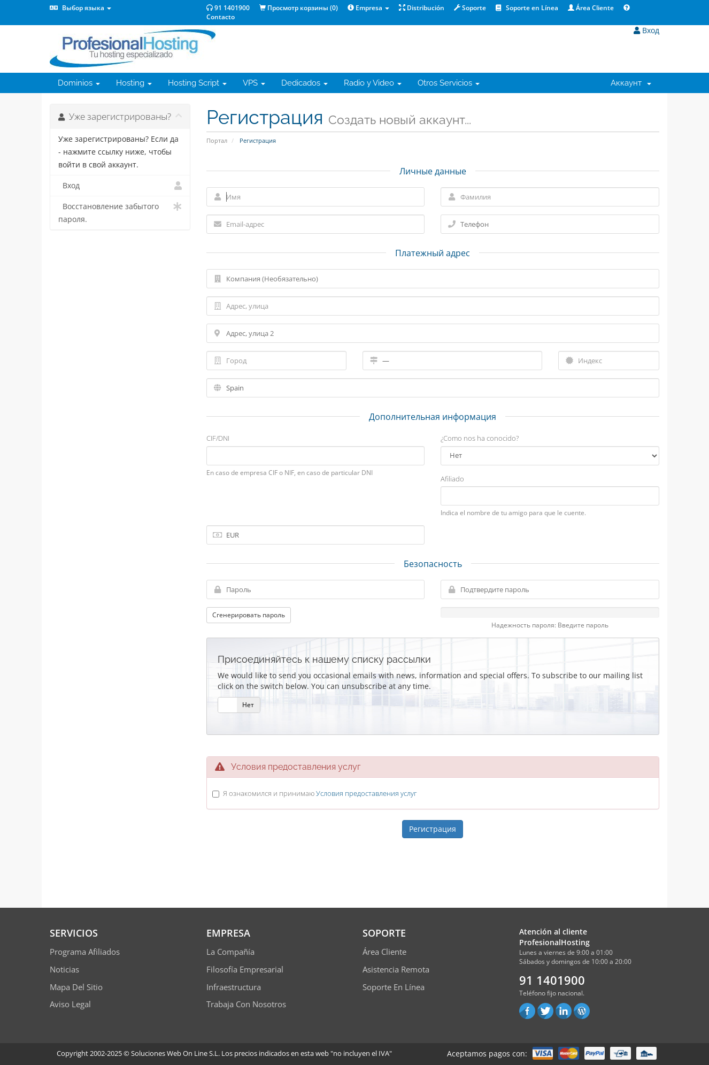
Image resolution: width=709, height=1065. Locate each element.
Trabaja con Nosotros (246, 1004)
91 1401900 (228, 7)
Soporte (470, 7)
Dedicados (304, 83)
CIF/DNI (217, 438)
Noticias (64, 969)
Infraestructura (233, 987)
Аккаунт (631, 83)
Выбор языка (80, 7)
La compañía (230, 951)
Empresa (368, 7)
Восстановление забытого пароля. (120, 212)
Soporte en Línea (527, 7)
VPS (254, 83)
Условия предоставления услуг (366, 793)
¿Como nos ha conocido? (480, 438)
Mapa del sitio (76, 987)
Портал (216, 140)
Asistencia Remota (396, 969)
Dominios (79, 83)
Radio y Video (373, 83)
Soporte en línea (394, 987)
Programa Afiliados (85, 951)
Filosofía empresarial (244, 969)
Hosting (134, 83)
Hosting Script (197, 83)
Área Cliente (591, 7)
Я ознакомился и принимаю (320, 793)
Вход (646, 30)
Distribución (421, 7)
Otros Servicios (449, 83)
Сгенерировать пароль (248, 614)
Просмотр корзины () (298, 7)
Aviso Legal (70, 1004)
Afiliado (452, 479)
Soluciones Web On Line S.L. (175, 1053)
